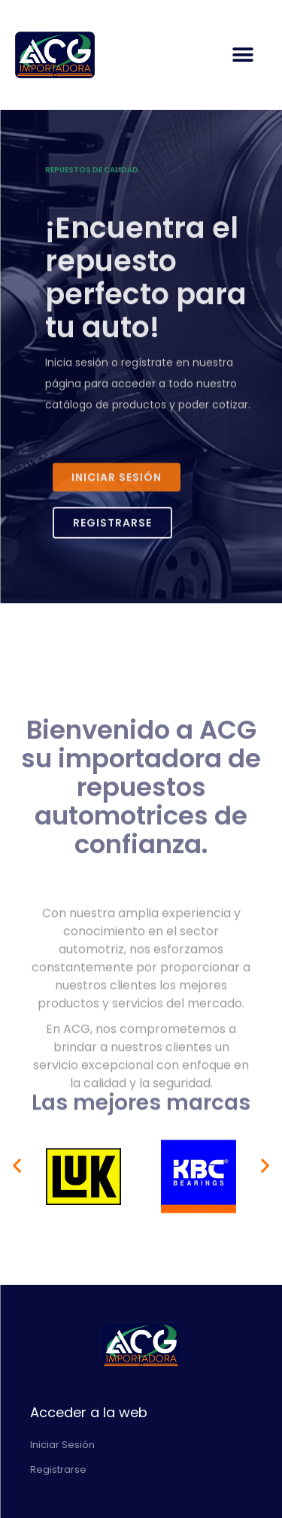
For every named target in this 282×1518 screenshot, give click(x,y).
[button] (242, 55)
